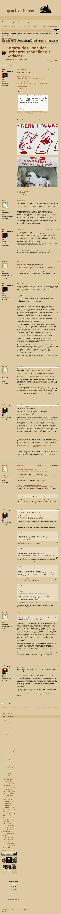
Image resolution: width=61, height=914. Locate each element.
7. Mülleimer (5, 850)
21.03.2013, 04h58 (20, 612)
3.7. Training (5, 771)
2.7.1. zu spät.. (6, 747)
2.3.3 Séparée (6, 733)
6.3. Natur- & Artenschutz (8, 845)
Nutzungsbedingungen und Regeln (45, 909)
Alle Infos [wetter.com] (17, 899)
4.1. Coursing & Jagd (7, 801)
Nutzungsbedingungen (31, 39)
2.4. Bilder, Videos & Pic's (8, 735)
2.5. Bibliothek (6, 737)
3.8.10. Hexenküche (7, 795)
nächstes (56, 61)
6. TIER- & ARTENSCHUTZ (8, 839)
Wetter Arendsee (14, 881)
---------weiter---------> (22, 88)
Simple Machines (12, 909)
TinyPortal (32, 909)
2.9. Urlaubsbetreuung (8, 751)
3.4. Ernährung (6, 765)
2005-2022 (26, 909)
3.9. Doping (5, 797)
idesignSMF (4, 911)
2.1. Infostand (6, 723)
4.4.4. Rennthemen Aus (8, 815)
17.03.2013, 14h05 (20, 229)
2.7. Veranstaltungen (7, 745)
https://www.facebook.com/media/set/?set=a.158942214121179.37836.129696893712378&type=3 (32, 470)
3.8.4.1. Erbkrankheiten (8, 783)
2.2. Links (4, 725)
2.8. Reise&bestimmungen (9, 749)
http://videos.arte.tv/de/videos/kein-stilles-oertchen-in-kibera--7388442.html (36, 656)
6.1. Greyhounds (6, 841)
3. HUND (4, 757)
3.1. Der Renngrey (7, 759)
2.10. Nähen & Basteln (8, 753)
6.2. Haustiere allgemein (8, 843)
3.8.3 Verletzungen (7, 779)
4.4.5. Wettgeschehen (8, 817)
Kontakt (4, 36)
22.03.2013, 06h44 (20, 665)
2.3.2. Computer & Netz (8, 731)
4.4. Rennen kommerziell (8, 807)
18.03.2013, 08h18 (20, 261)
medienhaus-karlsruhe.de (25, 76)
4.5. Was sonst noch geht (8, 819)
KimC (4, 201)
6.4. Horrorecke (6, 847)
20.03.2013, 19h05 (20, 509)
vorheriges (50, 61)
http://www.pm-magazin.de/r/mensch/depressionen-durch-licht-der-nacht (36, 376)
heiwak (4, 261)
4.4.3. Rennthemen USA (8, 813)
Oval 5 (4, 70)
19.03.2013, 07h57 (20, 366)
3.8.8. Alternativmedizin (8, 791)
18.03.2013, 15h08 (20, 283)
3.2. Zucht (5, 761)
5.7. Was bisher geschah (8, 837)
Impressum (5, 39)
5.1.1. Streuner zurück (8, 825)
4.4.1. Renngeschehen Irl (8, 809)
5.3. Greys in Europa (7, 829)
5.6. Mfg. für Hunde (7, 835)
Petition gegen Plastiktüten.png (25, 191)
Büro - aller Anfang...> (7, 38)
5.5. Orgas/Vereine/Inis (8, 833)
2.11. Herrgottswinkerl (8, 755)
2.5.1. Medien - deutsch (8, 739)
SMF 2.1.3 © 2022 (5, 909)
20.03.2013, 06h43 (20, 465)
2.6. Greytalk (5, 743)
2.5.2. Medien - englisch (8, 741)
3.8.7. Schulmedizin (7, 789)
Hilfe (36, 909)
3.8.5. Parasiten (6, 785)
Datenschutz (21, 39)
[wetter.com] (11, 899)
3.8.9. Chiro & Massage (8, 793)
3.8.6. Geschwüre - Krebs (8, 787)
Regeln (16, 39)
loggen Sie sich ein (31, 22)
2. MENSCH (5, 721)
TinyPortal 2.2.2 (20, 909)
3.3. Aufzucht (5, 763)
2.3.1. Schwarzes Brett (8, 729)
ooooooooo (5, 719)
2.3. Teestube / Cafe (7, 727)
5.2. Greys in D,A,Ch (7, 827)
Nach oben (4, 703)
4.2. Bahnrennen (6, 803)
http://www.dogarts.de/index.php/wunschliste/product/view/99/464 (34, 486)
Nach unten (4, 65)
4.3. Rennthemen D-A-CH (8, 805)
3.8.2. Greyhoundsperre (8, 777)
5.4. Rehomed (6, 831)
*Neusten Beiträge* (7, 713)
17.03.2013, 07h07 (20, 200)
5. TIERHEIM (5, 821)
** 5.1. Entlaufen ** (7, 823)
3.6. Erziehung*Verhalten (8, 769)
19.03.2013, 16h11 (20, 404)
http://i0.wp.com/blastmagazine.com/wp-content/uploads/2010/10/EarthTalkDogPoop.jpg (34, 446)
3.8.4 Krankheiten (7, 781)
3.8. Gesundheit (6, 773)
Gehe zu (36, 710)
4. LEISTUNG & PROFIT (8, 799)
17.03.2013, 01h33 (22, 69)
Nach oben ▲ (56, 909)
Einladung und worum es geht (9, 35)
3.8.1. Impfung (6, 775)
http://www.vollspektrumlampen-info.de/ (39, 370)
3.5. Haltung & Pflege (7, 767)
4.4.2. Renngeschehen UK (9, 811)
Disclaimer (11, 39)
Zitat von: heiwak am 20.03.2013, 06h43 (30, 512)
